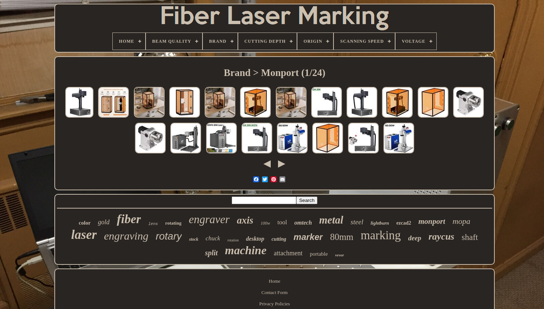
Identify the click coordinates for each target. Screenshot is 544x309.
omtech (303, 223)
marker (308, 237)
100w (265, 223)
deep (414, 238)
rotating (173, 223)
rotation (233, 240)
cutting (278, 239)
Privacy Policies (274, 303)
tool (282, 222)
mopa (461, 221)
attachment (288, 253)
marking (381, 235)
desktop (255, 239)
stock (193, 239)
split (211, 253)
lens (153, 224)
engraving (126, 236)
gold (103, 222)
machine (246, 250)
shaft (470, 237)
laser (84, 235)
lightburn (380, 223)
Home (275, 281)
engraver (209, 219)
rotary (169, 236)
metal (331, 220)
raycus (441, 236)
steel (357, 222)
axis (245, 220)
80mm (342, 237)
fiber (129, 219)
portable (319, 254)
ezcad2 (403, 223)
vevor (339, 255)
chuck (213, 238)
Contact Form (275, 292)
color (84, 223)
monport (431, 221)
